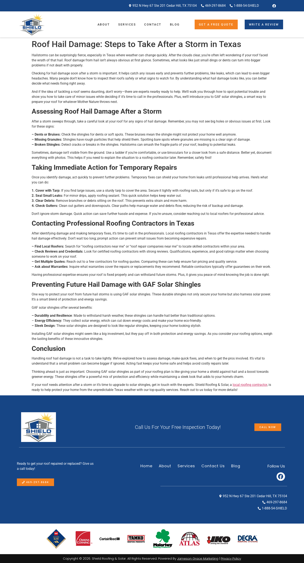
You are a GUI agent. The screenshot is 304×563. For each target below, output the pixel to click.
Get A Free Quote (216, 24)
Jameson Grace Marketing (197, 558)
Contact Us (213, 466)
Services (127, 24)
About (104, 24)
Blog (175, 24)
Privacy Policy (231, 558)
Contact (153, 24)
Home (146, 466)
